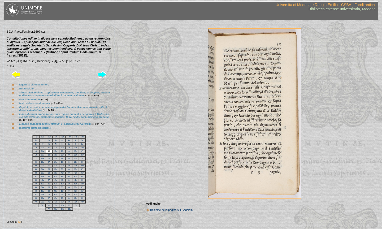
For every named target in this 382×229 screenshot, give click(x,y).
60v (69, 191)
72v (69, 202)
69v (82, 198)
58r (36, 191)
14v (42, 151)
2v (43, 140)
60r (62, 191)
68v (69, 198)
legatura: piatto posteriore (35, 127)
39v (55, 173)
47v (55, 180)
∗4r (75, 137)
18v (42, 155)
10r (36, 148)
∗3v (69, 137)
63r (49, 194)
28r (62, 162)
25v (82, 158)
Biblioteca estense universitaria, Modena (342, 9)
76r (69, 205)
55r (49, 187)
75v (62, 205)
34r (36, 169)
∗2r (49, 137)
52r (62, 184)
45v (82, 176)
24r (62, 158)
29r (75, 162)
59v (55, 191)
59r (49, 191)
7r (49, 144)
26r (36, 162)
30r (36, 166)
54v (42, 187)
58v (42, 191)
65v (82, 194)
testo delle (34, 103)
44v (69, 176)
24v (69, 158)
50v (42, 184)
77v (55, 209)
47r (49, 180)
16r (62, 151)
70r (36, 202)
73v (82, 202)
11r (49, 148)
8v (69, 144)
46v (42, 180)
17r (75, 151)
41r (75, 173)
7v (56, 144)
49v (82, 180)
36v (69, 169)
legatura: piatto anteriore (34, 84)
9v (82, 144)
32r (62, 166)
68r (62, 198)
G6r (62, 209)
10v (42, 148)
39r (49, 173)
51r (49, 184)
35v (55, 169)
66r (36, 198)
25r (75, 158)
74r (42, 205)
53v (82, 184)
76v (76, 205)
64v (69, 194)
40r (62, 173)
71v (55, 202)
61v (82, 191)
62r (36, 194)
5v (82, 140)
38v (42, 173)
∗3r (62, 137)
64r (62, 194)
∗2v (55, 137)
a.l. (19, 221)
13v (82, 148)
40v (69, 173)
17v (82, 151)
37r (75, 169)
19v (55, 155)
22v (42, 158)
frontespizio (26, 88)
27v (55, 162)
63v (55, 194)
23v (55, 158)
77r (49, 209)
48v (69, 180)
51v (55, 184)
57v (82, 187)
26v (42, 162)
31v (55, 166)
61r (75, 191)
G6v (69, 209)
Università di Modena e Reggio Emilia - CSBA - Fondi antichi (326, 5)
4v (69, 140)
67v (55, 198)
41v (82, 173)
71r (49, 202)
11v (55, 148)
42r (36, 176)
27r (49, 162)
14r (36, 151)
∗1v (42, 137)
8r (62, 144)
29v (82, 162)
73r (75, 202)
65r (75, 194)
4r (62, 140)
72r (62, 202)
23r (49, 158)
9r (75, 144)
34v (42, 169)
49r (75, 180)
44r (62, 176)
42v (42, 176)
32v (69, 166)
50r (36, 184)
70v (42, 202)
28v (69, 162)
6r (36, 144)
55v (55, 187)
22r (36, 158)
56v (69, 187)
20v (69, 155)
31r (49, 166)
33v (82, 166)
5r (75, 140)
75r (55, 205)
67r (49, 198)
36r (62, 169)
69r (75, 198)
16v (69, 151)
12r (62, 148)
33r (75, 166)
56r (62, 187)
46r (36, 180)
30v (42, 166)
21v (82, 155)
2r (36, 140)
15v (55, 151)
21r (75, 155)
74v (48, 205)
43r (49, 176)
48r (62, 180)
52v (69, 184)
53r (75, 184)
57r (75, 187)
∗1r (35, 137)
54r (36, 187)
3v (56, 140)
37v (82, 169)
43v (55, 176)
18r (36, 155)
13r (75, 148)
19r (49, 155)
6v (43, 144)
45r (75, 176)
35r (49, 169)
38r (36, 173)
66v (42, 198)
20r (62, 155)
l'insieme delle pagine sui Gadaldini (171, 210)
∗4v (82, 137)
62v (42, 194)
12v (69, 148)
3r (49, 140)
